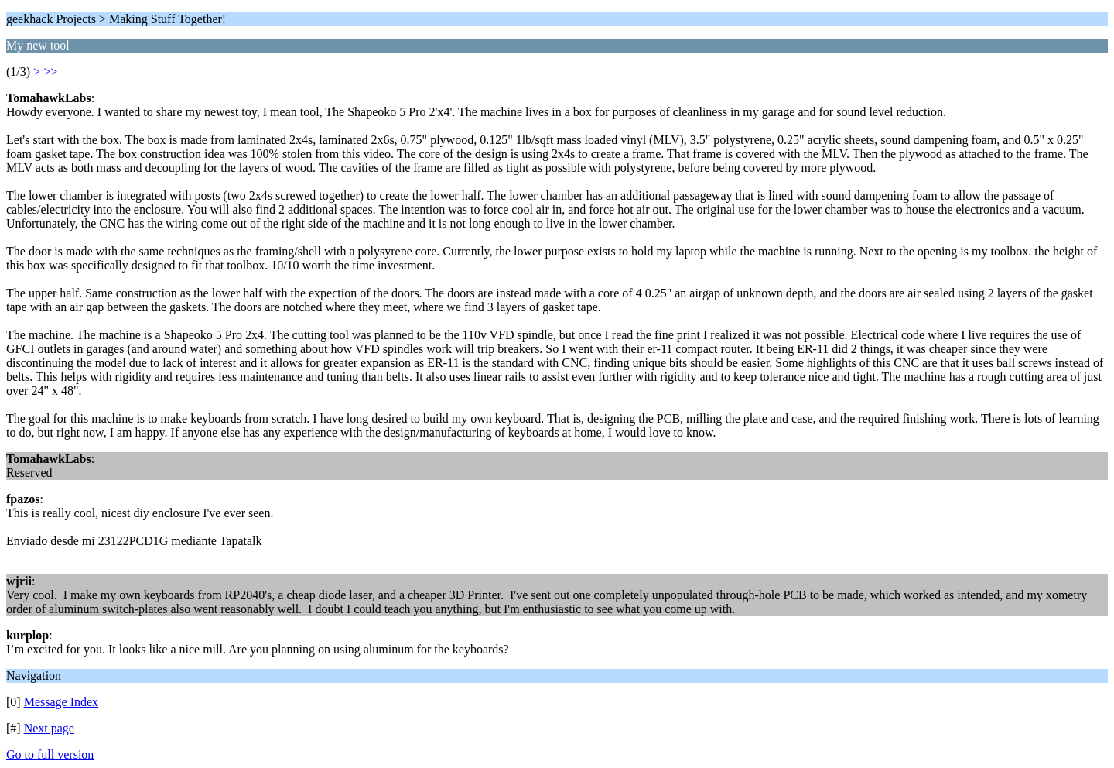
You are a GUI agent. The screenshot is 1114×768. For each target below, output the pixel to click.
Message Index (61, 701)
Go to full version (50, 754)
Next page (49, 728)
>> (50, 71)
